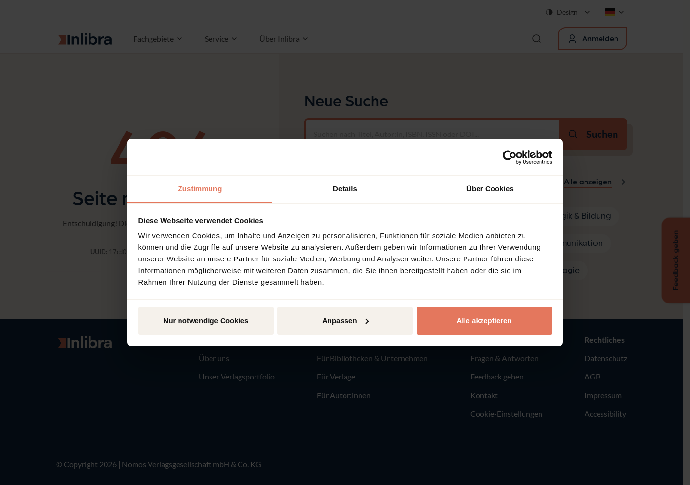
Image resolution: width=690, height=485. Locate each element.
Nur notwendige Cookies (206, 321)
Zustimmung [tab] (200, 188)
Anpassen (345, 321)
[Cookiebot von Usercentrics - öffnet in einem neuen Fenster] (509, 157)
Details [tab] (345, 188)
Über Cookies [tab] (490, 188)
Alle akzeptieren (483, 321)
